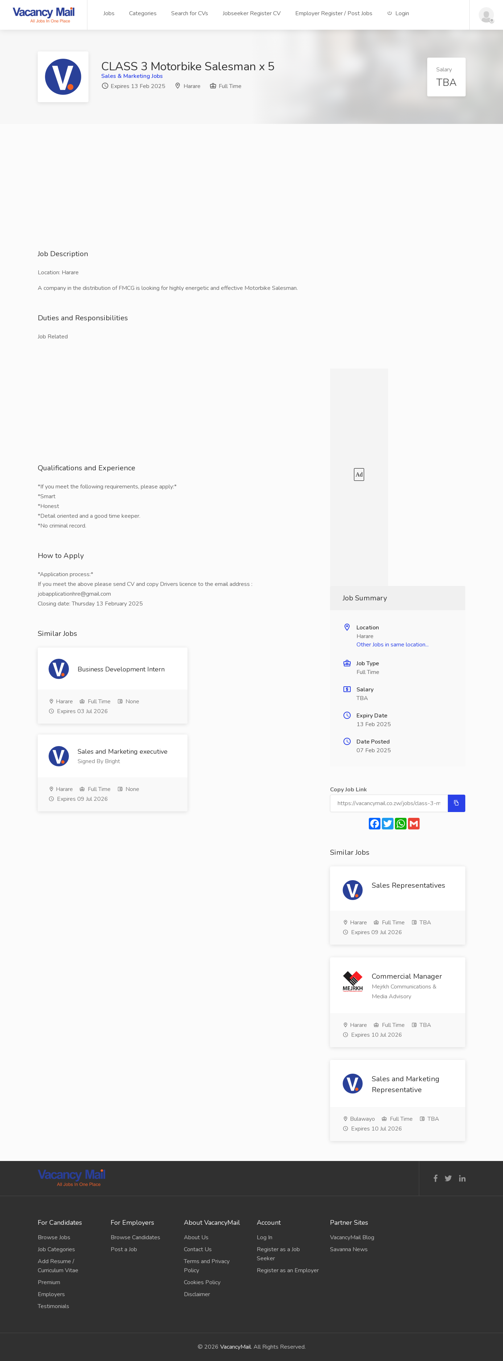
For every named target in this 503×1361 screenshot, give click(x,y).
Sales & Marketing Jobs (132, 76)
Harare (192, 86)
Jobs (109, 13)
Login (398, 13)
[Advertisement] (252, 198)
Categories (143, 13)
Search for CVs (189, 13)
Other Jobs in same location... (392, 645)
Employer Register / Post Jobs (333, 13)
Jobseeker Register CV (252, 13)
